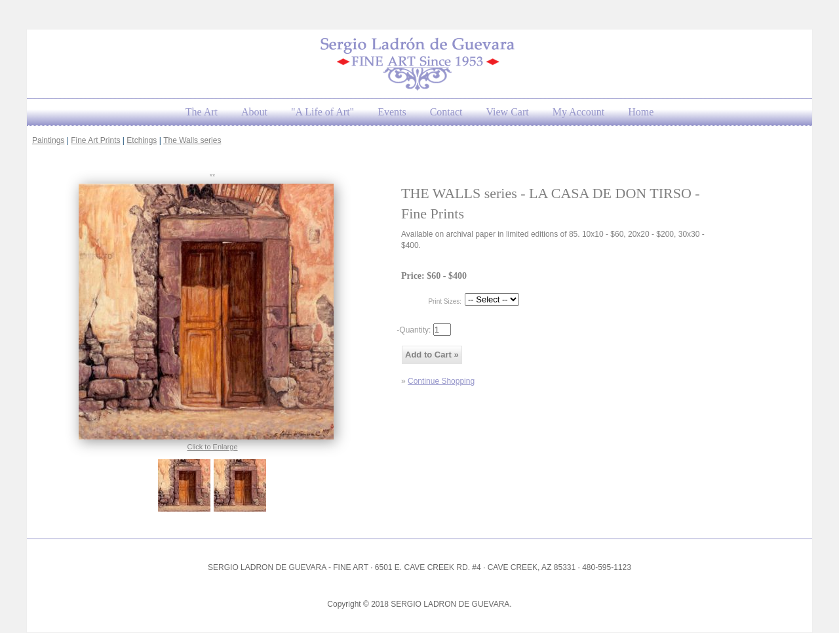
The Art (201, 111)
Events (392, 111)
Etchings (142, 140)
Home (641, 111)
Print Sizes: (444, 301)
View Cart (507, 111)
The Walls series (192, 140)
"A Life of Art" (322, 111)
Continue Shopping (441, 381)
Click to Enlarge (212, 447)
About (254, 111)
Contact (446, 111)
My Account (579, 111)
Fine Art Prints (95, 140)
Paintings (48, 140)
